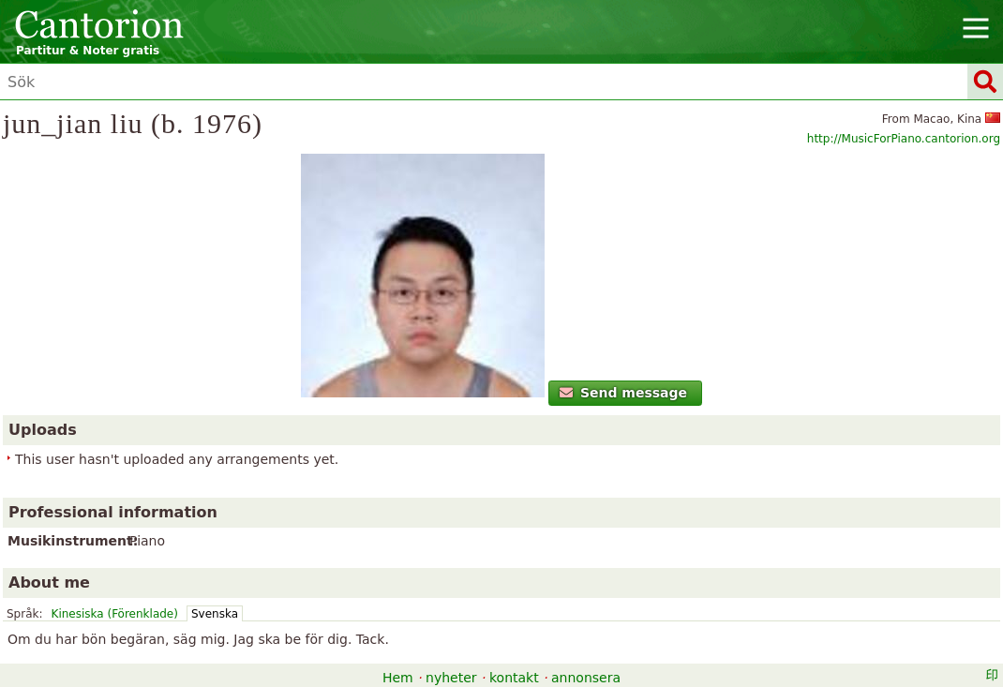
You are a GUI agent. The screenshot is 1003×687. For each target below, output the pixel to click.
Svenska (214, 613)
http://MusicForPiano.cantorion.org (903, 138)
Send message (624, 392)
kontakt (514, 677)
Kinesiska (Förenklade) (115, 613)
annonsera (586, 677)
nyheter (451, 677)
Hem (397, 677)
